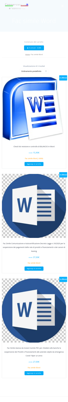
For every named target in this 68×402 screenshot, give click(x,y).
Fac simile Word (31, 158)
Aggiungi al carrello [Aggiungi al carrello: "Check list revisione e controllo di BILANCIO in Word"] (34, 164)
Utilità (40, 158)
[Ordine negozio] (34, 71)
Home (27, 54)
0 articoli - (34, 48)
